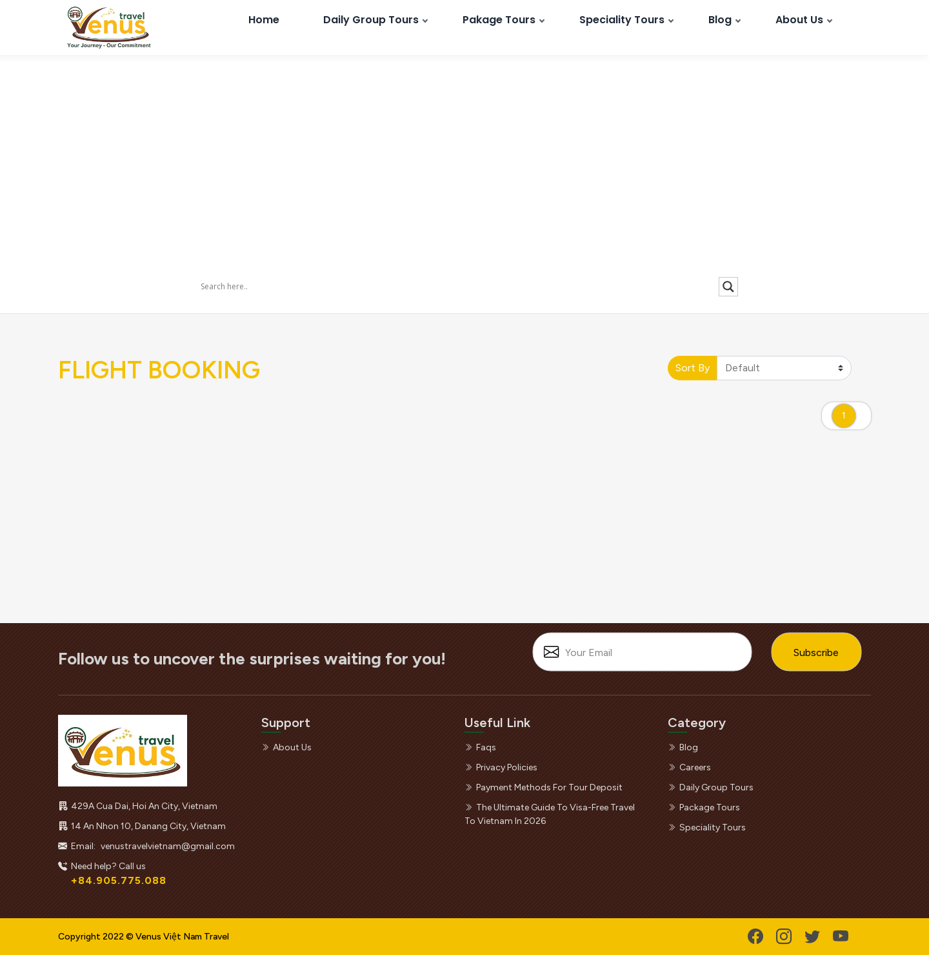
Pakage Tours (499, 19)
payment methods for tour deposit (543, 787)
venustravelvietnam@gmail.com (168, 846)
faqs (480, 747)
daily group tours (711, 787)
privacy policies (500, 767)
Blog (720, 19)
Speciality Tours (621, 19)
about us (286, 747)
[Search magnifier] (728, 286)
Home (263, 19)
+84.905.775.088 (118, 880)
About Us (799, 19)
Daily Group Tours (371, 19)
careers (689, 767)
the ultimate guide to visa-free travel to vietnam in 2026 (549, 814)
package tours (704, 807)
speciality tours (707, 827)
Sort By (692, 368)
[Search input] (458, 286)
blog (683, 747)
